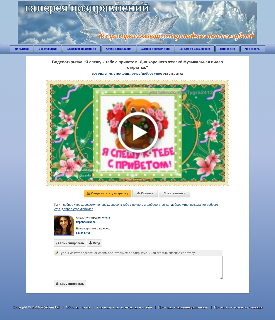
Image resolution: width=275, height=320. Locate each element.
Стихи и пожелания (118, 48)
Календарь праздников (81, 48)
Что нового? (252, 48)
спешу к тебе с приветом (128, 204)
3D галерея (21, 48)
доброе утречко (158, 204)
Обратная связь (78, 307)
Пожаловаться (174, 193)
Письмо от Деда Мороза (195, 48)
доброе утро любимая (77, 209)
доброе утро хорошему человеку (86, 204)
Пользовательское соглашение (238, 307)
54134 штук (83, 232)
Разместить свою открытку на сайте (124, 307)
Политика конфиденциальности (183, 307)
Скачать (145, 193)
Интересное (227, 48)
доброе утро (151, 73)
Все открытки (48, 48)
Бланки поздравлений (155, 48)
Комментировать (70, 283)
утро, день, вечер (127, 73)
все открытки (102, 73)
